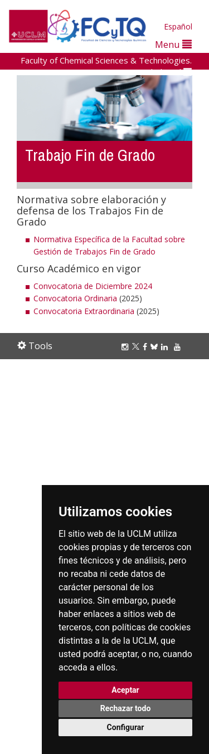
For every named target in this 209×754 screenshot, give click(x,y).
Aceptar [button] (125, 690)
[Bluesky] (155, 346)
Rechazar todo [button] (125, 708)
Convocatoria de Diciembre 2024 (92, 286)
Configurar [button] (125, 727)
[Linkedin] (164, 346)
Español (178, 26)
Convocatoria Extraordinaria (83, 311)
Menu (173, 44)
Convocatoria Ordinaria (75, 298)
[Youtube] (179, 346)
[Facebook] (146, 346)
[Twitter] (137, 346)
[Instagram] (126, 346)
